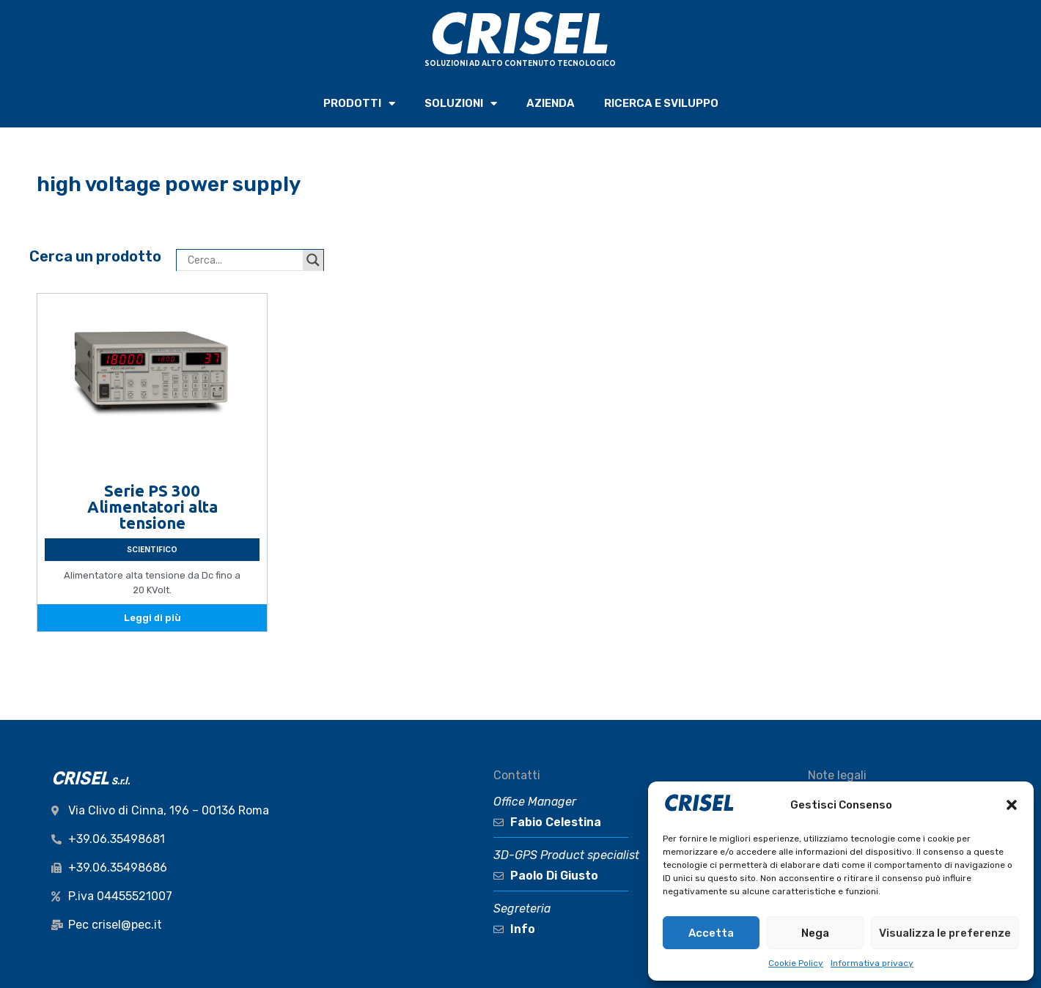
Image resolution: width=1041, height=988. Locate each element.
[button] (1011, 805)
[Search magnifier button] (313, 260)
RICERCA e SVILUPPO (661, 103)
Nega (815, 933)
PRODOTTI (359, 103)
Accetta (711, 933)
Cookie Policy (795, 963)
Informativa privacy (872, 963)
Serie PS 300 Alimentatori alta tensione (152, 506)
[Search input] (243, 260)
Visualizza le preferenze (945, 933)
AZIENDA (550, 103)
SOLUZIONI (460, 103)
